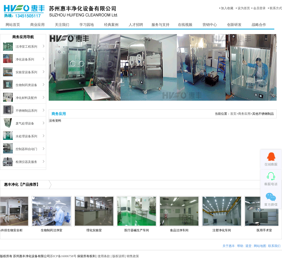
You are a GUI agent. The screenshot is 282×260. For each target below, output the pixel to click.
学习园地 (86, 25)
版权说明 (118, 256)
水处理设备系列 (26, 136)
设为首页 (244, 8)
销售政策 (133, 256)
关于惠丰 (229, 246)
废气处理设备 (25, 123)
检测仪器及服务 (26, 162)
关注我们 (62, 25)
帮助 (240, 246)
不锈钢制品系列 (26, 110)
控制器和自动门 (26, 149)
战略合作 (259, 25)
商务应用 (244, 114)
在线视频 (185, 25)
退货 (248, 246)
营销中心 (210, 25)
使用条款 (104, 256)
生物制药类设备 (26, 85)
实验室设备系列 (26, 72)
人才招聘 (136, 25)
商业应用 (37, 25)
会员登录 (259, 8)
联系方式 (276, 8)
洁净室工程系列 (26, 46)
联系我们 (274, 246)
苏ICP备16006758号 (63, 256)
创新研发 (234, 25)
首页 (233, 114)
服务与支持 (160, 25)
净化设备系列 (25, 59)
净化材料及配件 (26, 98)
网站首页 (13, 25)
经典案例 (111, 25)
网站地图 (260, 246)
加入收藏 (227, 8)
